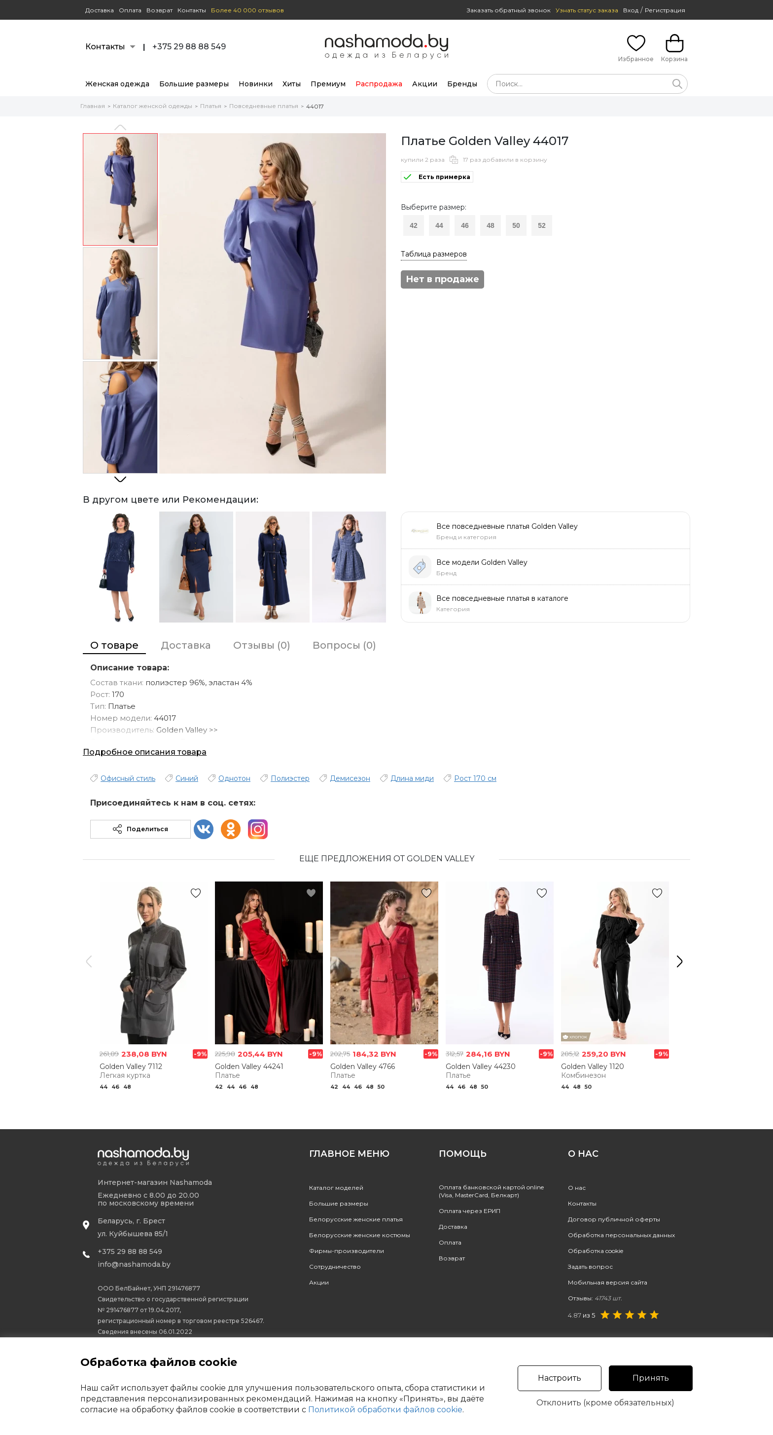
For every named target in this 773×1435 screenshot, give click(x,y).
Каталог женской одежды (152, 106)
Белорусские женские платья (356, 1219)
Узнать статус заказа (587, 10)
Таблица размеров (434, 254)
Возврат (159, 10)
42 (414, 225)
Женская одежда (117, 83)
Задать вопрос (590, 1266)
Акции (424, 83)
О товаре (114, 645)
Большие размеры (194, 83)
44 (439, 225)
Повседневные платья (263, 106)
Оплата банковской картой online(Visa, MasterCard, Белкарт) (491, 1191)
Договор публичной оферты (614, 1219)
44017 (315, 106)
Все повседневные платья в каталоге (502, 598)
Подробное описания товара (145, 752)
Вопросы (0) (344, 645)
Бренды (462, 83)
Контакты (191, 10)
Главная (92, 106)
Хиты (291, 83)
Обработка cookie (595, 1250)
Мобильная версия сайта (607, 1282)
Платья (210, 106)
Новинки (256, 83)
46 (465, 225)
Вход (630, 10)
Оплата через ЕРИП (469, 1210)
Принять (650, 1378)
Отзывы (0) (261, 645)
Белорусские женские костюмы (359, 1235)
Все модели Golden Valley (481, 562)
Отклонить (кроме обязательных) (605, 1402)
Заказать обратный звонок (509, 10)
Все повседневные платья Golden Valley (507, 526)
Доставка (99, 10)
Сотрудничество (335, 1266)
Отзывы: (595, 1298)
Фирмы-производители (346, 1250)
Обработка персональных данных (621, 1235)
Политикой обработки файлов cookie (385, 1409)
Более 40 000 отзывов (247, 10)
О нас (577, 1187)
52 (542, 225)
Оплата (130, 10)
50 (516, 225)
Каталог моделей (336, 1187)
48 (490, 225)
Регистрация (665, 10)
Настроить (559, 1378)
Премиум (328, 83)
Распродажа (378, 83)
